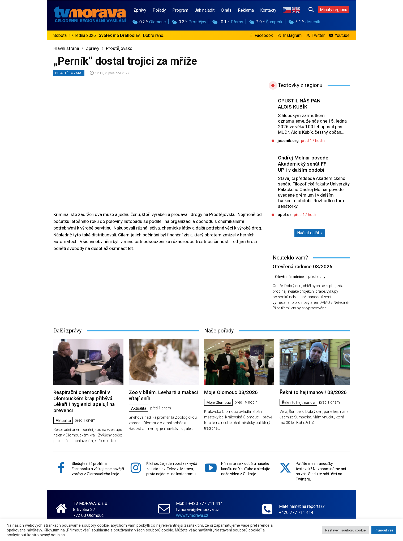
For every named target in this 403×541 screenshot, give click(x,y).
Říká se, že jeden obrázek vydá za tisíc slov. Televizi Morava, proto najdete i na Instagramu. (171, 468)
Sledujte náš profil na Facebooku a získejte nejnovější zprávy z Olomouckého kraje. (98, 468)
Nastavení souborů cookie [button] (345, 530)
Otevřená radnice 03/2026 (302, 266)
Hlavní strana (66, 48)
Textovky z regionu (300, 85)
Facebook (264, 35)
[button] (311, 9)
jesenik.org (288, 140)
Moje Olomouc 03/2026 (231, 392)
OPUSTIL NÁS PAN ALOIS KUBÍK (299, 104)
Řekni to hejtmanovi (298, 402)
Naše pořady (219, 330)
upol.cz (284, 214)
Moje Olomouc (219, 402)
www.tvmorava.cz (192, 515)
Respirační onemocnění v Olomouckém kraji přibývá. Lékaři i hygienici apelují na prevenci (84, 401)
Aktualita (63, 420)
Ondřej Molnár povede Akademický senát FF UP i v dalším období (303, 164)
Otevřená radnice (289, 277)
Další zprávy (67, 330)
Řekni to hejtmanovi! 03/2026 (313, 392)
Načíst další (310, 232)
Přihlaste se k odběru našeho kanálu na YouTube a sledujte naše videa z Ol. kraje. (245, 468)
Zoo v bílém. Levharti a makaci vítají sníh (163, 395)
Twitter (318, 35)
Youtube (342, 35)
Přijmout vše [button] (384, 530)
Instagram (292, 35)
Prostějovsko (119, 48)
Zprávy (92, 48)
